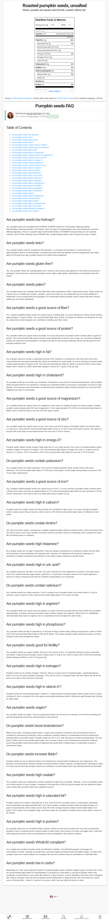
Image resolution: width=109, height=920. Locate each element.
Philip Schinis (33, 116)
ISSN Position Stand (65, 98)
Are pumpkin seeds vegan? (23, 193)
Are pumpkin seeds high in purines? (26, 206)
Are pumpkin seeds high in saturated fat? (28, 203)
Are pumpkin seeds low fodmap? (25, 135)
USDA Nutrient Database (22, 98)
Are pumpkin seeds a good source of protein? (30, 147)
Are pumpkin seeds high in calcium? (26, 168)
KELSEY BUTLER (34, 113)
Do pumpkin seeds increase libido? (26, 198)
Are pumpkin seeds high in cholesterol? (28, 152)
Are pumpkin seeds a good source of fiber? (29, 145)
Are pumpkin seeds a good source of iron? (29, 165)
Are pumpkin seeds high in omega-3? (27, 160)
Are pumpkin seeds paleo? (23, 142)
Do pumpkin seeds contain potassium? (28, 163)
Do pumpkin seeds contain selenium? (27, 178)
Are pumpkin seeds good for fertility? (27, 186)
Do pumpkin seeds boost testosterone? (28, 196)
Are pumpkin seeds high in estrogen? (27, 188)
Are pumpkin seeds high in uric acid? (27, 175)
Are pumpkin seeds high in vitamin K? (27, 191)
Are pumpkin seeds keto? (22, 137)
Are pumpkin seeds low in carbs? (25, 211)
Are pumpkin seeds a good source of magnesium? (32, 155)
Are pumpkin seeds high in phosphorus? (28, 183)
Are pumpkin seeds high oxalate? (25, 201)
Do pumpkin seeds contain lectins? (26, 170)
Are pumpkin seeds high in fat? (24, 150)
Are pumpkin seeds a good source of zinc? (29, 158)
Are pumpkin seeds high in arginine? (27, 180)
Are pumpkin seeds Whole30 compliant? (28, 208)
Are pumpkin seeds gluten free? (25, 140)
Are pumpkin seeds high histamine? (26, 173)
